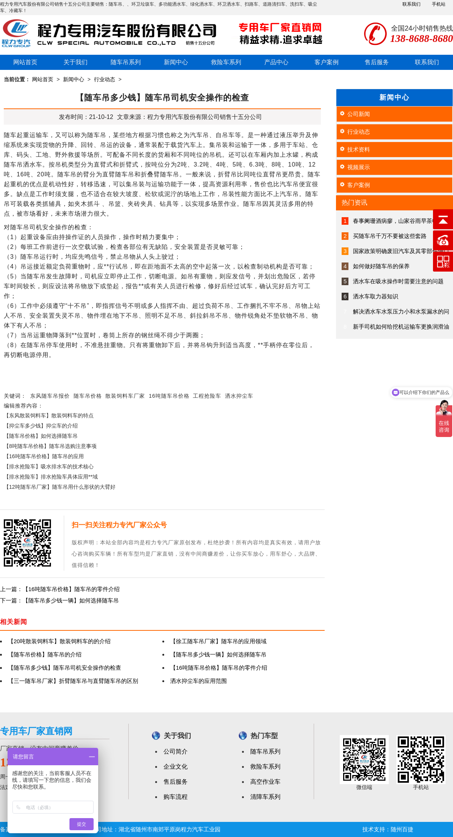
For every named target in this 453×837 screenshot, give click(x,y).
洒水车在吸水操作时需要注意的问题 (398, 281)
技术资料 (358, 149)
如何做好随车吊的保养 (381, 266)
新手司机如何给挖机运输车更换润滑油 (401, 326)
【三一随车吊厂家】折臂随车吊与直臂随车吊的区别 (73, 681)
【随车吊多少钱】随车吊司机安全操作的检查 (64, 667)
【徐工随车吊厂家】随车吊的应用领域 (218, 641)
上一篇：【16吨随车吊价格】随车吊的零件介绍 (60, 589)
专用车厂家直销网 (36, 731)
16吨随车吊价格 (169, 396)
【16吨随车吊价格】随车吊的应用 (44, 456)
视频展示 (358, 167)
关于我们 (75, 62)
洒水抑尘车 (239, 396)
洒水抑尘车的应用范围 (198, 681)
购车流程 (175, 797)
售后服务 (377, 62)
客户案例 (326, 62)
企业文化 (175, 766)
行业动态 (104, 79)
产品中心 (276, 62)
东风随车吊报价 (50, 396)
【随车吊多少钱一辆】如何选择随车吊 (218, 654)
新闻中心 (176, 62)
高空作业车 (265, 781)
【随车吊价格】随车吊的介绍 (45, 654)
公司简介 (175, 751)
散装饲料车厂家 (125, 396)
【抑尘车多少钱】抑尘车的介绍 (41, 426)
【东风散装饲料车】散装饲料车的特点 (49, 415)
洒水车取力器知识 (375, 296)
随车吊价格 (88, 396)
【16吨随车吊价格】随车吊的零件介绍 (218, 667)
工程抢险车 (207, 396)
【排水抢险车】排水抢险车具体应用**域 (51, 477)
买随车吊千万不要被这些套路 (390, 236)
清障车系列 (265, 797)
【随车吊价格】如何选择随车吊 (41, 436)
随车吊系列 (126, 62)
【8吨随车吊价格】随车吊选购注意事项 (50, 446)
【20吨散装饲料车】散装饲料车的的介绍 (59, 641)
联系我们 (411, 4)
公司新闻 (358, 114)
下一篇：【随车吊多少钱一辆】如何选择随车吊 (59, 600)
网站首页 (25, 62)
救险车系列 (226, 62)
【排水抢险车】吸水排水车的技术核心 (49, 466)
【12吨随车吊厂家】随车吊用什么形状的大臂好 (60, 487)
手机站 (438, 4)
